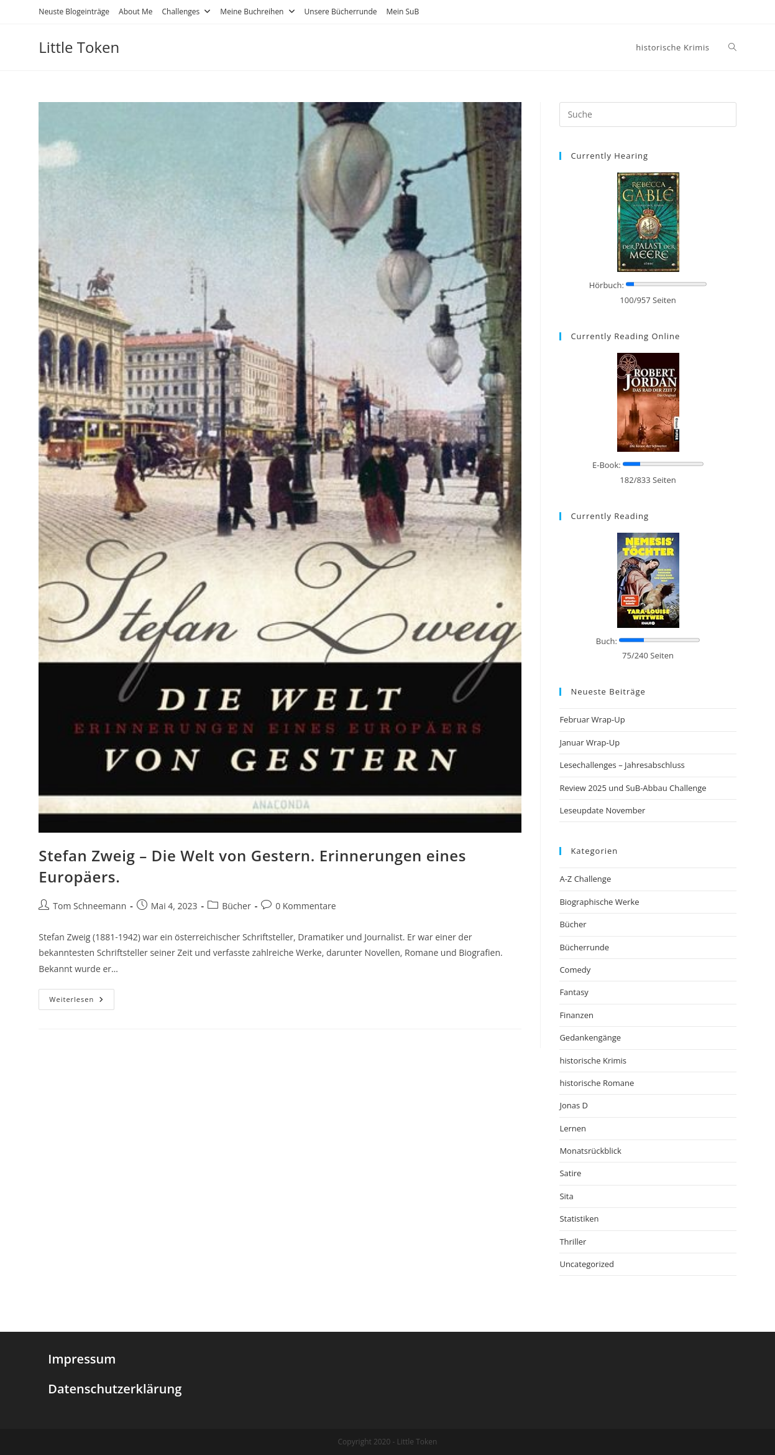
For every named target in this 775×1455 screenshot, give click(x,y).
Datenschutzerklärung (114, 1388)
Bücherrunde (584, 947)
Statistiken (578, 1218)
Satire (570, 1173)
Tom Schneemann (89, 906)
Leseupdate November (602, 810)
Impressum (82, 1358)
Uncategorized (586, 1264)
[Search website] (732, 47)
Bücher (236, 906)
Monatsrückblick (590, 1150)
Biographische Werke (599, 901)
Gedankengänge (590, 1037)
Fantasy (573, 992)
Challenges (186, 11)
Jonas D (573, 1105)
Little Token (79, 47)
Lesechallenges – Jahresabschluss (621, 764)
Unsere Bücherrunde (341, 11)
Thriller (572, 1241)
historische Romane (596, 1082)
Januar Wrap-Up (589, 742)
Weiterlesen (76, 999)
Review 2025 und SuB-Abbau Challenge (632, 787)
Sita (566, 1196)
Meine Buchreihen (257, 11)
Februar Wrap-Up (592, 719)
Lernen (572, 1128)
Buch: (606, 641)
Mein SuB (403, 11)
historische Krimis (592, 1060)
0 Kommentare (305, 906)
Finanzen (576, 1015)
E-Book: (606, 464)
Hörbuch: (606, 285)
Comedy (574, 969)
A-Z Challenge (585, 878)
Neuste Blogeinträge (74, 11)
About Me (135, 11)
